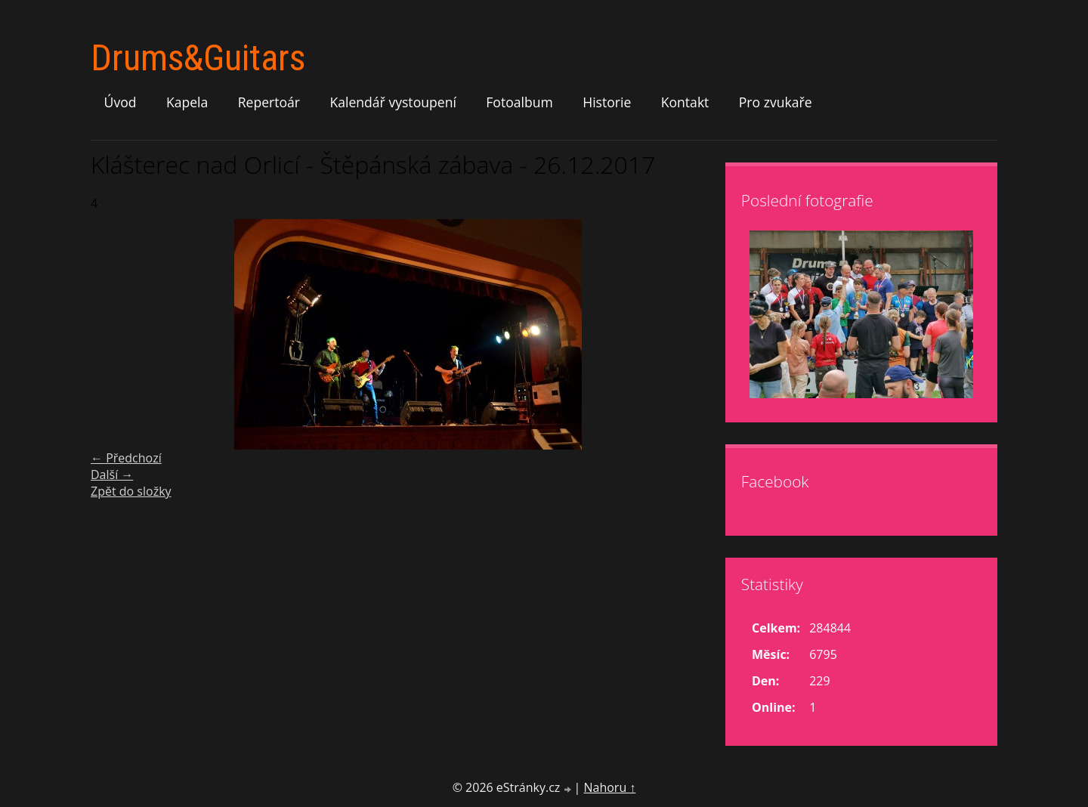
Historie (607, 102)
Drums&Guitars (198, 57)
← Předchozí (126, 458)
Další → (112, 474)
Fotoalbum (519, 102)
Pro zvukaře (775, 102)
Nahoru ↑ (609, 787)
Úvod (120, 102)
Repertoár (269, 102)
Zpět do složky (131, 491)
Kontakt (685, 102)
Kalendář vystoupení (392, 102)
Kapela (187, 102)
